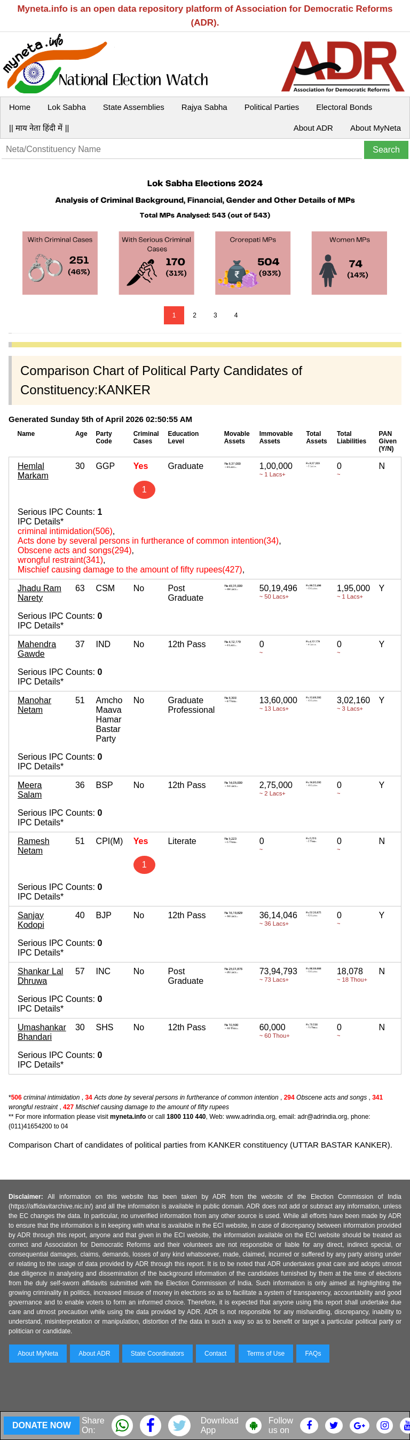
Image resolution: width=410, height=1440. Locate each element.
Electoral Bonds (344, 107)
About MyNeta (375, 127)
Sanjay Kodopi (31, 920)
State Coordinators (157, 1353)
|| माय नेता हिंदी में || (39, 127)
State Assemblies (133, 107)
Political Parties (272, 107)
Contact (215, 1353)
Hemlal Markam (33, 471)
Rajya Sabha (204, 107)
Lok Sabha (67, 107)
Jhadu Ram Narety (39, 593)
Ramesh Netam (34, 846)
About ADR (313, 127)
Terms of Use (266, 1353)
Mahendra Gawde (37, 649)
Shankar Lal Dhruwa (40, 976)
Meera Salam (30, 790)
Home (19, 107)
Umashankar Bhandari (42, 1032)
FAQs (313, 1353)
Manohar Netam (34, 705)
